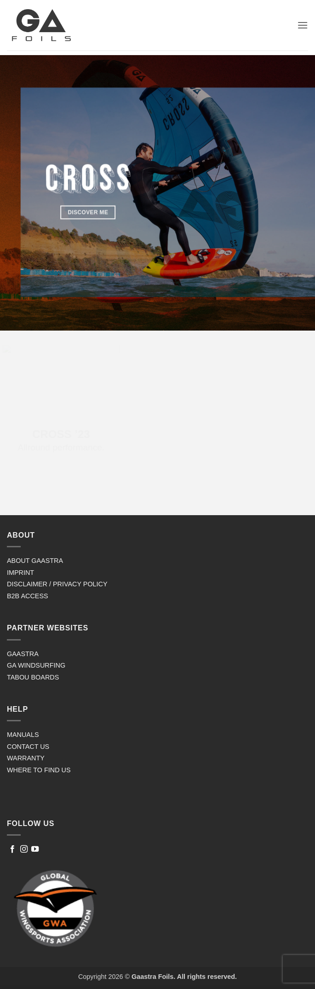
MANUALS (23, 734)
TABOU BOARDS (33, 677)
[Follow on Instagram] (24, 849)
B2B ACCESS (27, 596)
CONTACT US (28, 746)
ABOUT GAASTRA (35, 560)
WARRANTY (26, 758)
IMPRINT (20, 572)
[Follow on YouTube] (35, 849)
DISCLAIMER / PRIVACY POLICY (57, 584)
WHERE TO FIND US (39, 770)
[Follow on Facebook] (12, 849)
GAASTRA (23, 653)
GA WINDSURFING (36, 665)
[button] (302, 25)
